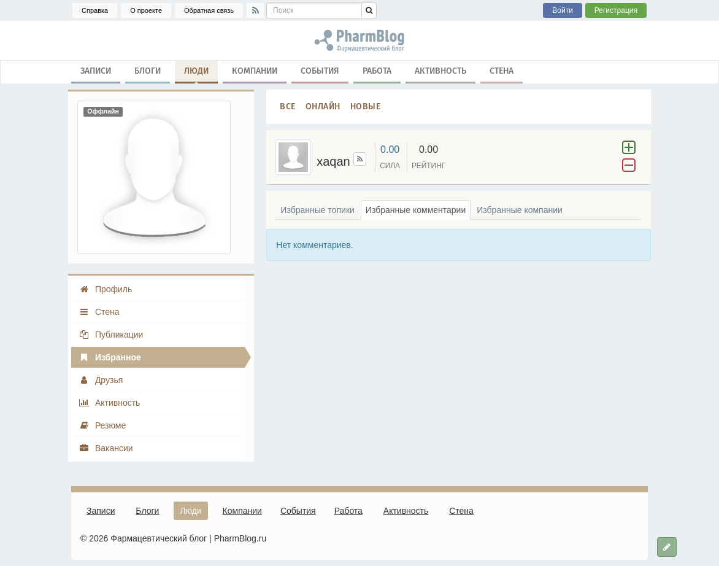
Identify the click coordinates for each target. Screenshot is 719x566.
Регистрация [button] (615, 10)
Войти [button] (562, 10)
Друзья (101, 380)
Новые (365, 106)
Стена (501, 71)
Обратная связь (209, 10)
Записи (95, 71)
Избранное (110, 357)
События (320, 71)
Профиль (105, 289)
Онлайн (323, 106)
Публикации (111, 334)
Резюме (102, 425)
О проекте (146, 10)
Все (288, 106)
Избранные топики (317, 210)
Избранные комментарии (416, 210)
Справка (95, 10)
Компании (254, 71)
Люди (196, 74)
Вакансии (106, 448)
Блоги (147, 71)
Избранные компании (520, 210)
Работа (377, 71)
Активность (440, 71)
